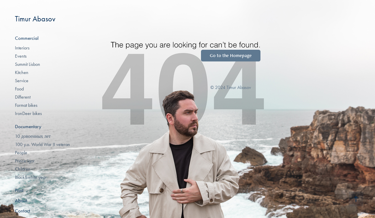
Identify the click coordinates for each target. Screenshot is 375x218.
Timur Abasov (35, 18)
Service (21, 80)
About (21, 200)
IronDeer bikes (28, 113)
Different (22, 97)
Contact (22, 211)
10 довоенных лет (33, 136)
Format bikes (26, 105)
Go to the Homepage (231, 55)
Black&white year (31, 177)
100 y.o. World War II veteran (42, 144)
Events (21, 56)
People (21, 152)
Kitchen (21, 72)
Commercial (27, 38)
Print (19, 190)
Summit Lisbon (27, 64)
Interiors (22, 48)
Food (19, 89)
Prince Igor (25, 161)
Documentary (28, 126)
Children (22, 169)
